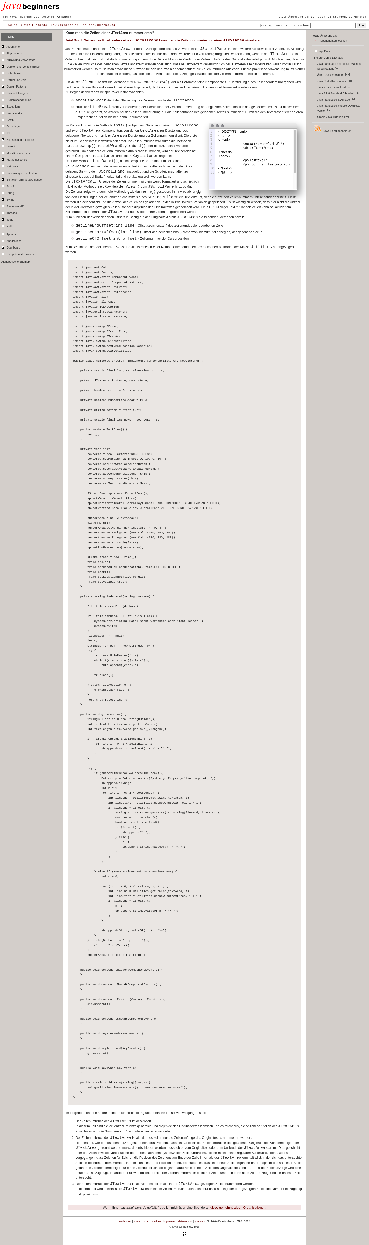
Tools (7, 219)
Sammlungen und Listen (19, 172)
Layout (8, 145)
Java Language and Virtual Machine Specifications (339, 66)
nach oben (125, 1221)
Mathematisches (14, 159)
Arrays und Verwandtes (18, 59)
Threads (9, 212)
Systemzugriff (12, 205)
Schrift (8, 185)
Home (10, 36)
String (7, 192)
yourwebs (200, 1221)
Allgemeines (11, 52)
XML (6, 225)
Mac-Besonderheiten (16, 152)
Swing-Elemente (34, 25)
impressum (169, 1221)
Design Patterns (13, 85)
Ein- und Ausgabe (15, 92)
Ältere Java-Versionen (333, 74)
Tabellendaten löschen (333, 40)
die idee (156, 1221)
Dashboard (10, 246)
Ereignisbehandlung (16, 99)
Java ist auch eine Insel (334, 87)
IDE (6, 132)
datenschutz (185, 1221)
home (137, 1221)
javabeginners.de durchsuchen (284, 25)
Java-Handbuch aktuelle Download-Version (339, 108)
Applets (8, 233)
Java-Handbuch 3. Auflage (336, 99)
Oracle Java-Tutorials (333, 117)
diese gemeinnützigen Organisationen (237, 1207)
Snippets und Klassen (17, 253)
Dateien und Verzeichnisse (20, 65)
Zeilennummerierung (99, 25)
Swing (13, 25)
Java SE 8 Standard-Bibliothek (338, 93)
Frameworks (11, 112)
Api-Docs (322, 50)
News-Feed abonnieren (332, 128)
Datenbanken (12, 72)
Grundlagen (11, 125)
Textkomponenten (65, 25)
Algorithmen (11, 46)
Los (362, 25)
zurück (146, 1221)
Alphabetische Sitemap (15, 261)
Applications (11, 240)
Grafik (7, 119)
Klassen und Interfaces (18, 139)
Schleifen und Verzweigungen (22, 179)
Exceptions (10, 105)
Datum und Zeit (13, 79)
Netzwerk (9, 165)
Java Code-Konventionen (335, 81)
